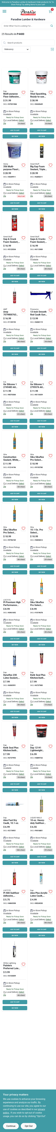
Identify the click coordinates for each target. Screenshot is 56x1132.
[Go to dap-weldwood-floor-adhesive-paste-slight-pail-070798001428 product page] (15, 104)
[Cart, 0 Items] (50, 11)
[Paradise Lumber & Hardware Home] (28, 12)
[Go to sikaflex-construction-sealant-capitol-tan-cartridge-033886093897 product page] (15, 539)
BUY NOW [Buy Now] (15, 136)
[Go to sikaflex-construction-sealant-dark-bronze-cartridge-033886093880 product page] (42, 612)
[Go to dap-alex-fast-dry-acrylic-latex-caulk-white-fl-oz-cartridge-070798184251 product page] (15, 830)
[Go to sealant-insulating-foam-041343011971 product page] (15, 249)
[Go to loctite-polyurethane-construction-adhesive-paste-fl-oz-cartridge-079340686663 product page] (15, 612)
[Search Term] (28, 26)
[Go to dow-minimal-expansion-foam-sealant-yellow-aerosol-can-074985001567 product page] (42, 249)
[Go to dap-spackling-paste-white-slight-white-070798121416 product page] (42, 757)
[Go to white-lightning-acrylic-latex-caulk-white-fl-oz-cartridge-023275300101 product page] (15, 975)
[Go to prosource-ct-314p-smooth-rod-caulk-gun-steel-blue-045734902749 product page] (42, 321)
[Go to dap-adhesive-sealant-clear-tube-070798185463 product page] (15, 757)
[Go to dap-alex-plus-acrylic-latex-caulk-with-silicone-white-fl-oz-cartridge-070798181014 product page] (42, 903)
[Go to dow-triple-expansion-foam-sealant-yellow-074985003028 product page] (42, 176)
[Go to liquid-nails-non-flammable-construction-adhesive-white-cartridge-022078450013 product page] (42, 830)
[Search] (52, 25)
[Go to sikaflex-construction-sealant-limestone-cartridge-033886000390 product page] (42, 467)
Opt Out (29, 1126)
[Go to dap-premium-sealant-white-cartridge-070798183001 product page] (15, 685)
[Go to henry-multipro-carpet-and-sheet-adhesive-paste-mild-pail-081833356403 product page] (15, 176)
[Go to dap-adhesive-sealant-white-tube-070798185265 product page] (42, 685)
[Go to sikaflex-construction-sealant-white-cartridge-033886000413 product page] (15, 467)
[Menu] (4, 11)
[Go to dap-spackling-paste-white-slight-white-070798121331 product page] (42, 104)
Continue (10, 1126)
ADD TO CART (14, 130)
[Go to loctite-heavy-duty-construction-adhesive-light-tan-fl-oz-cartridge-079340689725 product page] (15, 903)
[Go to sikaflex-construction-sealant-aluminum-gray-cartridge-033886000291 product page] (42, 539)
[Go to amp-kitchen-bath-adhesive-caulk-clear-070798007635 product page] (15, 321)
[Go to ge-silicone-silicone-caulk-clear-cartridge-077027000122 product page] (42, 394)
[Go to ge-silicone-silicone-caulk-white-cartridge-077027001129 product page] (15, 394)
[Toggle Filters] (52, 49)
